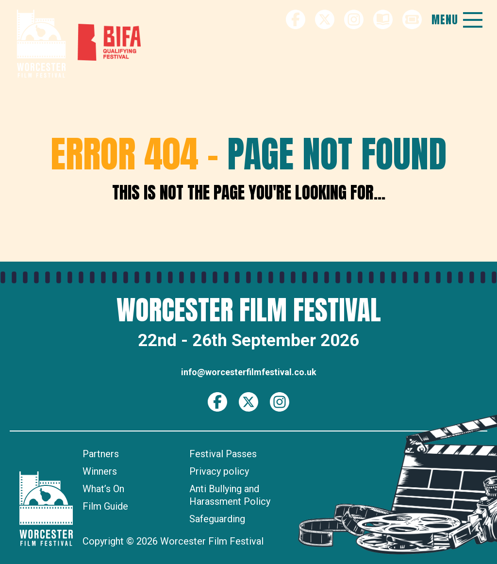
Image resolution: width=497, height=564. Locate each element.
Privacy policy (219, 471)
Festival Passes (223, 454)
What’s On (103, 489)
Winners (100, 471)
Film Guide (105, 506)
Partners (101, 454)
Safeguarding (217, 519)
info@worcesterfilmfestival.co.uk (248, 372)
